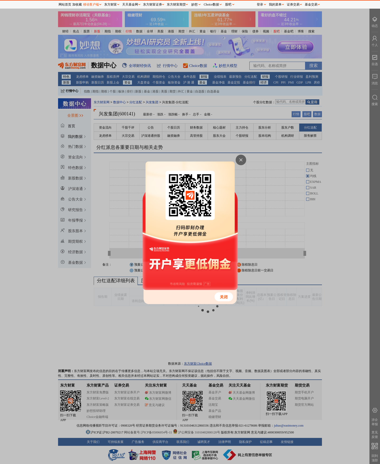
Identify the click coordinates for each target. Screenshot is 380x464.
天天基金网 (130, 4)
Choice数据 (211, 4)
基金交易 (311, 4)
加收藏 (77, 4)
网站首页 (65, 4)
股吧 (228, 4)
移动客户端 (91, 4)
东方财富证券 (152, 4)
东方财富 (110, 4)
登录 (260, 4)
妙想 (194, 4)
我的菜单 (275, 4)
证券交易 (293, 4)
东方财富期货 (176, 4)
